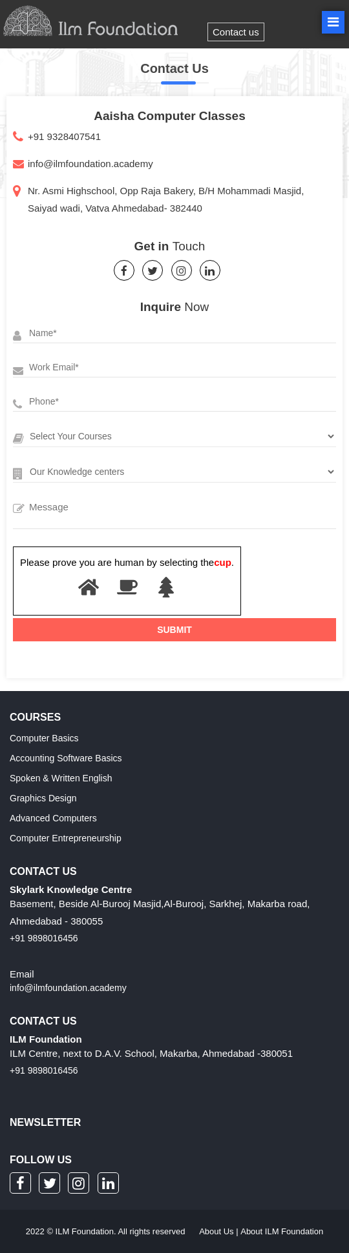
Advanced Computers (53, 818)
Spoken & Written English (61, 778)
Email (22, 973)
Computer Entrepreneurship (66, 838)
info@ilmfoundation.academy (90, 163)
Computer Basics (44, 738)
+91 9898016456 (44, 938)
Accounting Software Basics (66, 758)
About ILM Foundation (281, 1231)
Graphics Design (43, 798)
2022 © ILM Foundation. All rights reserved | (174, 1231)
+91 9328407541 (64, 136)
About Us (216, 1231)
